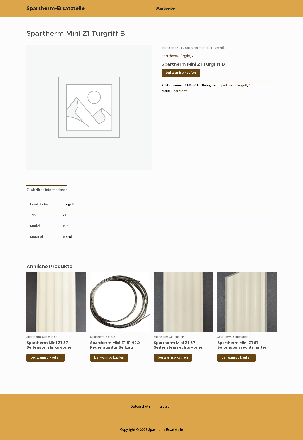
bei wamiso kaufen (181, 76)
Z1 (181, 52)
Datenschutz (141, 406)
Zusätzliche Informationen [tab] (47, 194)
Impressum (163, 406)
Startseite (163, 10)
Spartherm (180, 95)
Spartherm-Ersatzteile (55, 10)
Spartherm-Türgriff (176, 60)
